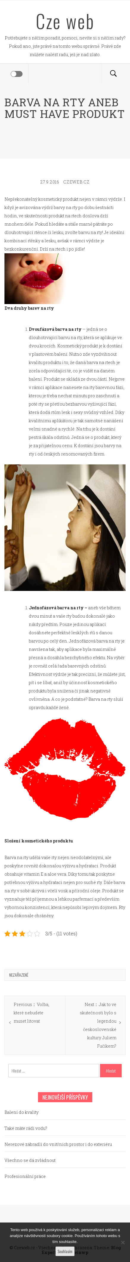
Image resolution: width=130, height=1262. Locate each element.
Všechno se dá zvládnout (30, 1160)
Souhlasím (65, 1251)
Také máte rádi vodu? (25, 1128)
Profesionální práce (25, 1176)
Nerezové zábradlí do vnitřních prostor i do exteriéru (58, 1144)
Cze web (65, 20)
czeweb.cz (76, 182)
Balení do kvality (21, 1112)
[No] (123, 1242)
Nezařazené (18, 975)
